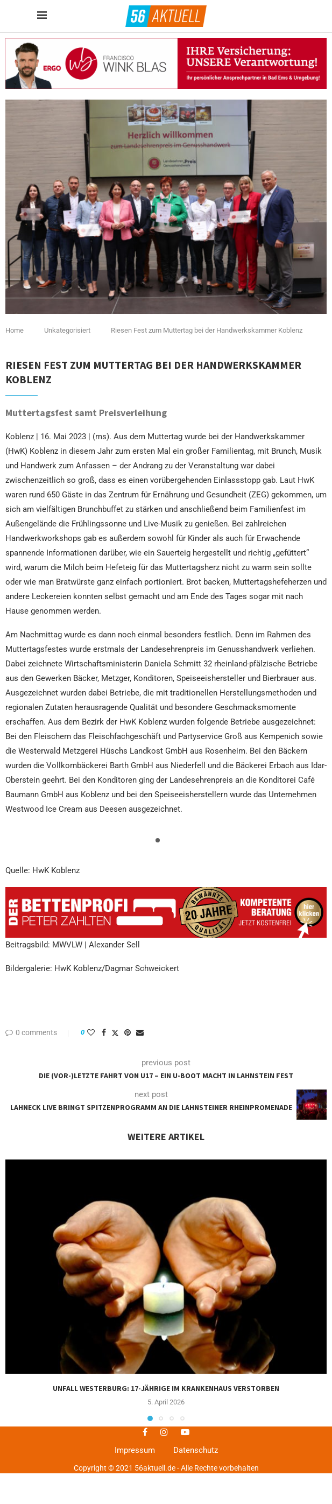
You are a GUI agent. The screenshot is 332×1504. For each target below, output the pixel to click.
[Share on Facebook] (104, 1032)
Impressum (135, 1450)
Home (14, 330)
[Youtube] (185, 1431)
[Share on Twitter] (115, 1032)
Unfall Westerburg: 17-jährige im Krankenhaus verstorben (166, 1388)
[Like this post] (91, 1032)
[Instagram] (164, 1431)
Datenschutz (195, 1450)
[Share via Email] (140, 1032)
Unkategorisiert (67, 330)
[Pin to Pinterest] (127, 1032)
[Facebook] (145, 1431)
